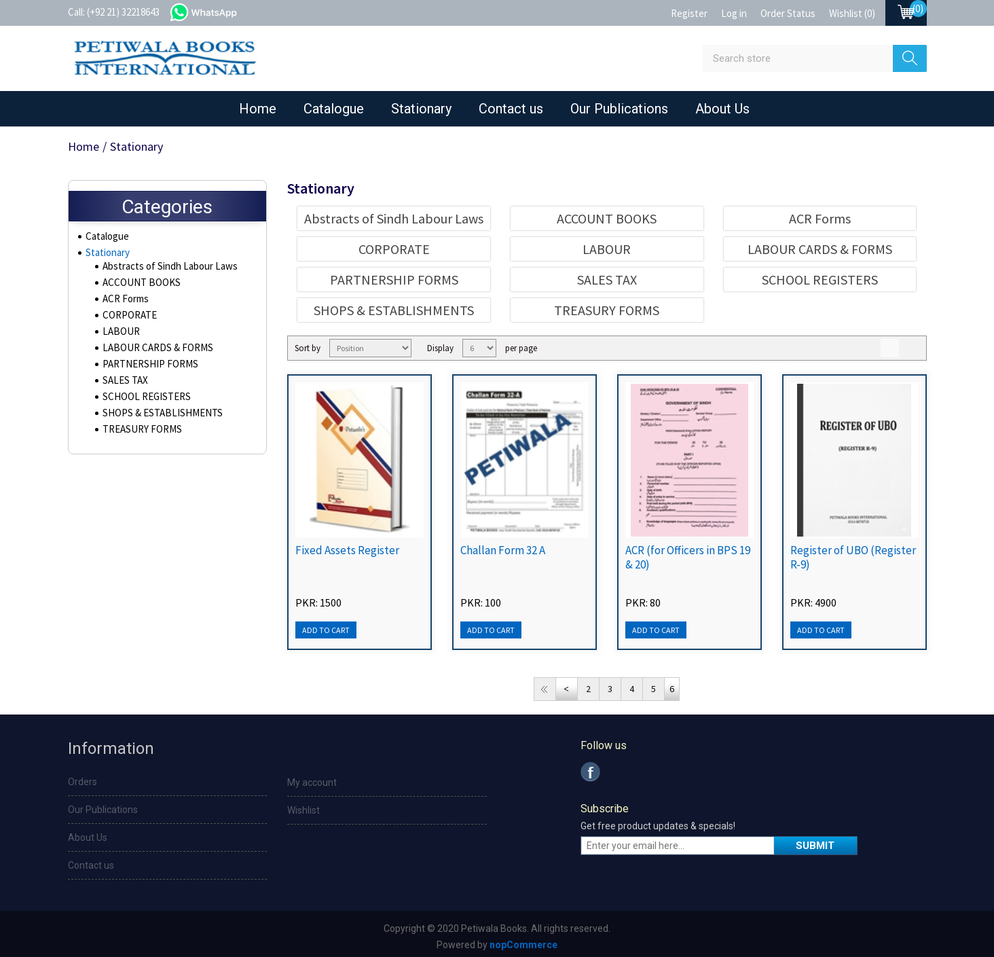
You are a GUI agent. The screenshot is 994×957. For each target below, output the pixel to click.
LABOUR (119, 334)
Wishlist (303, 810)
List (913, 348)
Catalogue (333, 109)
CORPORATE (127, 318)
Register (689, 13)
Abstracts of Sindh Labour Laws (166, 269)
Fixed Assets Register (347, 550)
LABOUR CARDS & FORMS (153, 351)
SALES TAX (123, 383)
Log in (734, 13)
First (545, 689)
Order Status (787, 13)
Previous (566, 689)
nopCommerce (523, 944)
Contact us (511, 109)
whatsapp (216, 11)
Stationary (421, 109)
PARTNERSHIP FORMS (145, 367)
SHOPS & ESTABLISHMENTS (156, 416)
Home (257, 109)
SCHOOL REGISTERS (143, 400)
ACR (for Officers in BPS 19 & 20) (687, 557)
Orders (82, 781)
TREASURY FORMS (139, 432)
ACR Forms (125, 302)
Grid (890, 348)
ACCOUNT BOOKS (138, 286)
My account (312, 782)
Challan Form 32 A (502, 550)
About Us (722, 109)
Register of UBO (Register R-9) (853, 557)
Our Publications (619, 109)
